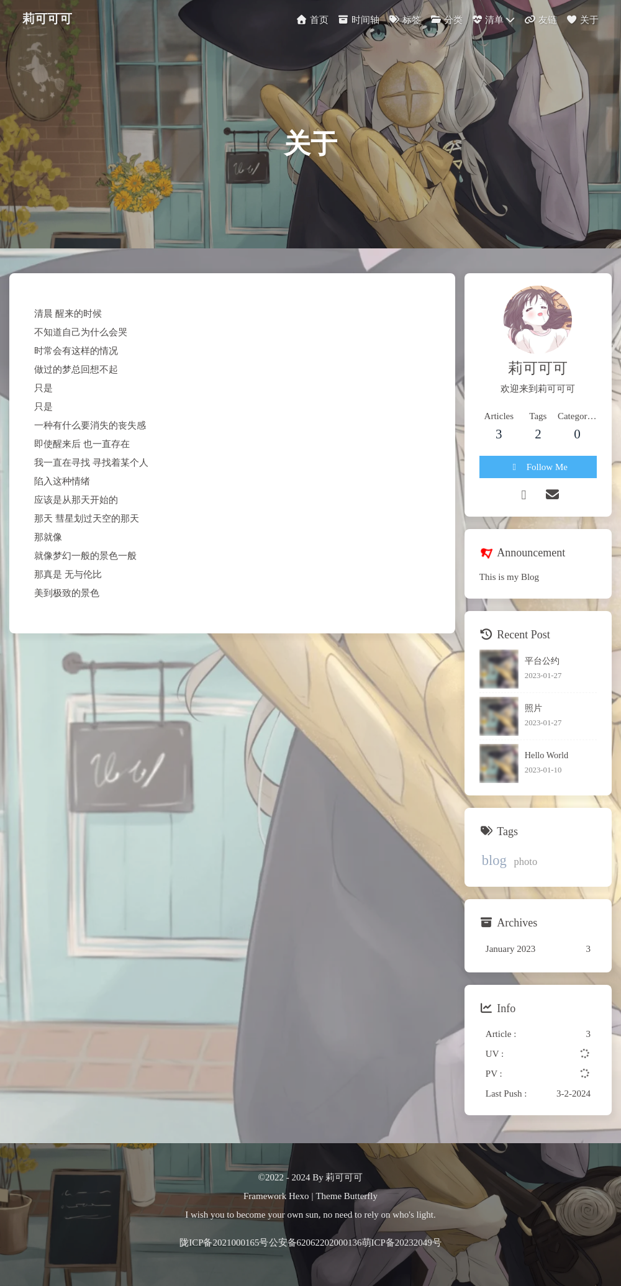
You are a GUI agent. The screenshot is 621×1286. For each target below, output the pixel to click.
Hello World (546, 755)
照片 (533, 708)
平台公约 (542, 661)
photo (526, 861)
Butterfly (361, 1196)
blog (494, 860)
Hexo (299, 1196)
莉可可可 (47, 17)
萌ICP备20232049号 (402, 1243)
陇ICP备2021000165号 (223, 1243)
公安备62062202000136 (315, 1243)
